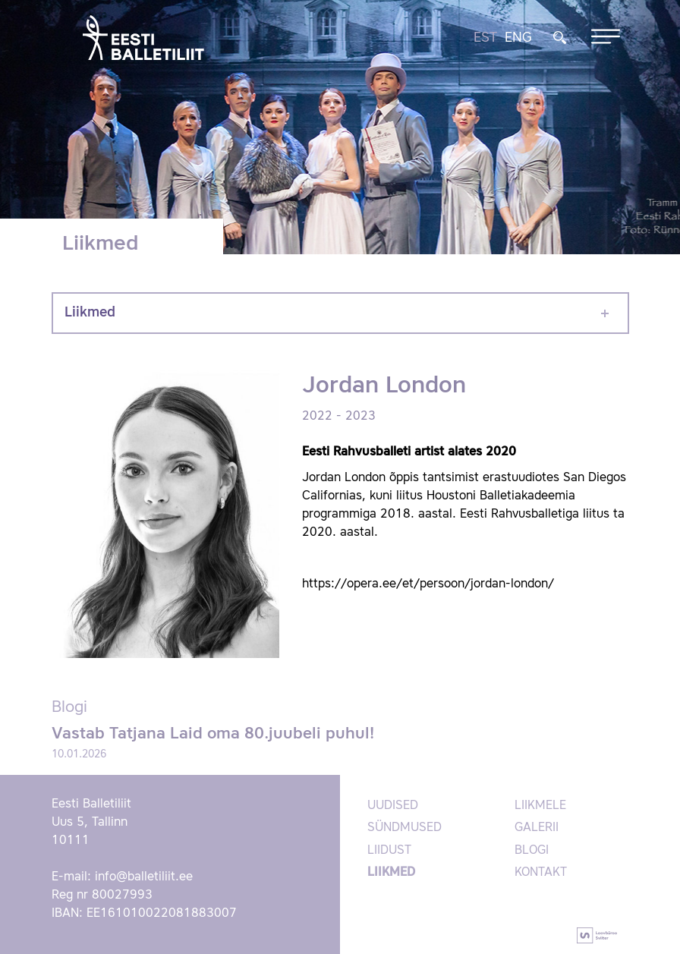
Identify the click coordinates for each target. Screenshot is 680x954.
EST (485, 38)
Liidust (389, 851)
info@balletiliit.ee (144, 877)
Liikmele (540, 806)
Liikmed (90, 313)
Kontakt (541, 873)
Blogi (532, 851)
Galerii (537, 828)
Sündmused (404, 828)
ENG (518, 38)
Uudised (392, 806)
